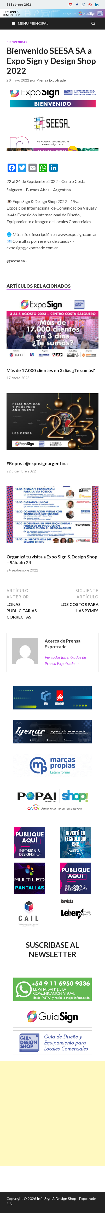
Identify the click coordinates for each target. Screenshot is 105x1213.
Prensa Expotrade (51, 80)
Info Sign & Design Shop (56, 1198)
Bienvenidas (17, 42)
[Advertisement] (52, 1113)
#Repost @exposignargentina (37, 463)
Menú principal (33, 23)
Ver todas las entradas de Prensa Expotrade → (65, 660)
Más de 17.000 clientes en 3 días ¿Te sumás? (51, 370)
